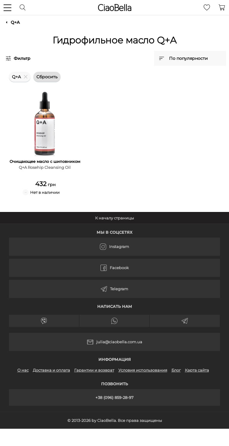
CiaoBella (114, 8)
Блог (176, 370)
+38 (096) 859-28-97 (114, 397)
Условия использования (142, 370)
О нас (23, 370)
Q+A (15, 22)
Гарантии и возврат (94, 370)
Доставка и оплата (51, 370)
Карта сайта (197, 370)
